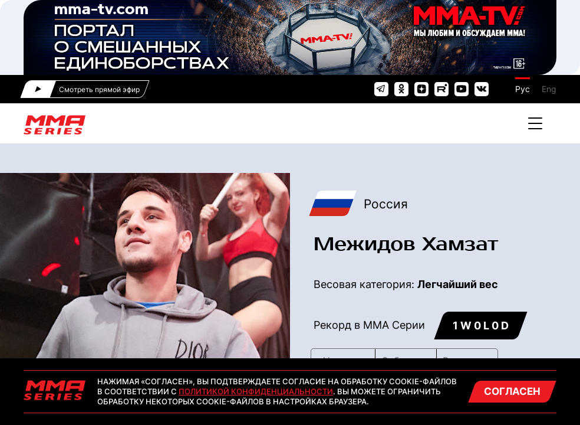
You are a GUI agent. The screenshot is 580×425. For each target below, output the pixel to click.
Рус (522, 89)
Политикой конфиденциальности (256, 391)
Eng (549, 89)
